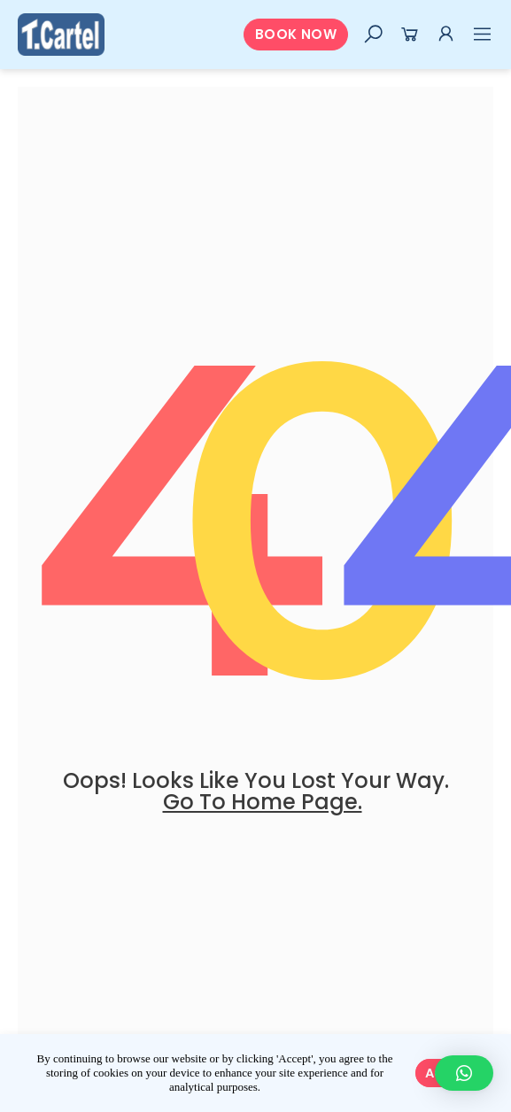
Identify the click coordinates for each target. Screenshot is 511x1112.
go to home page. (262, 801)
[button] (296, 35)
